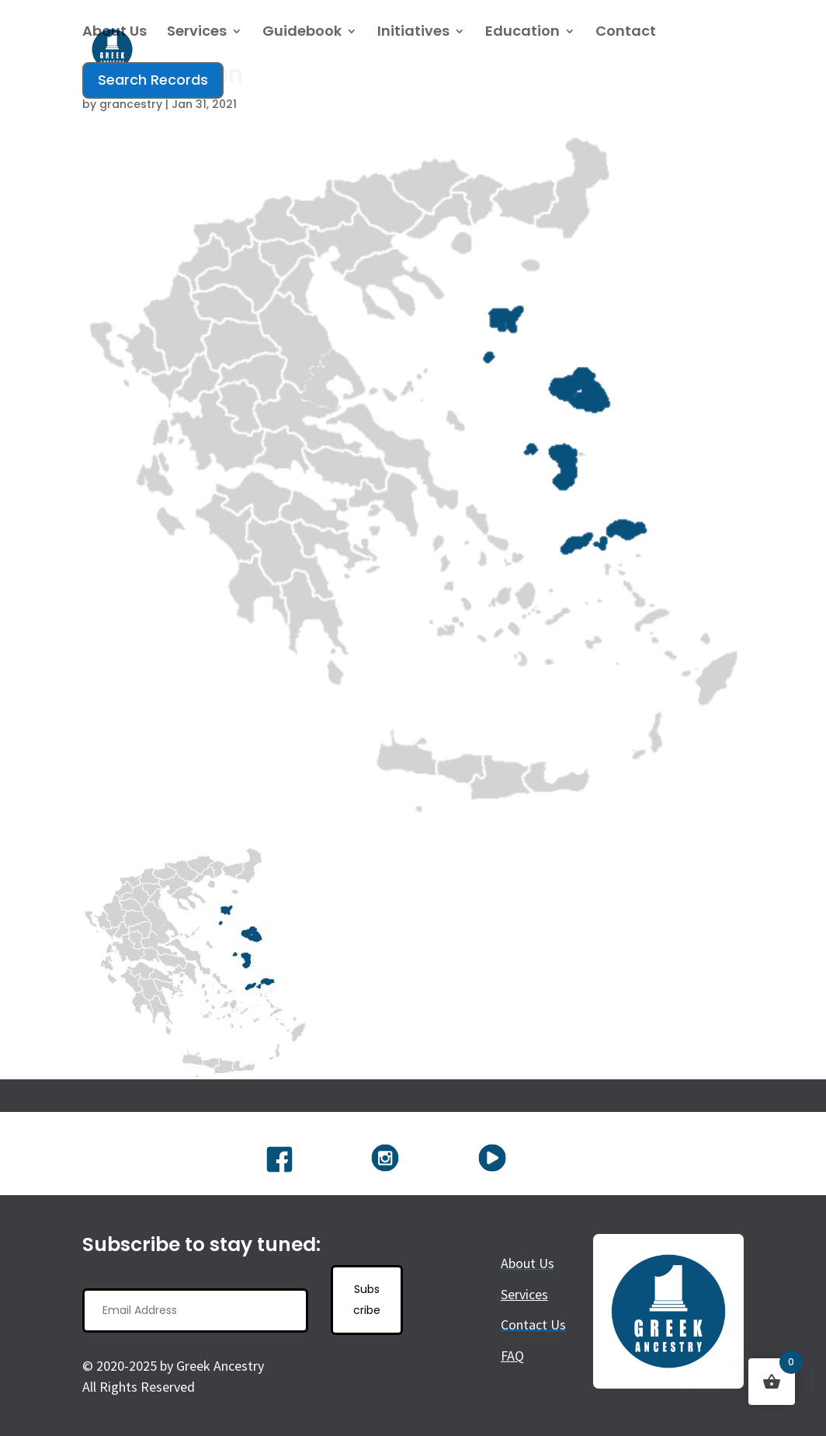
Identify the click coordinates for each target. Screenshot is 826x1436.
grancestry (130, 104)
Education (522, 33)
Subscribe (366, 1299)
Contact (625, 33)
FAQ (512, 1356)
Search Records (153, 79)
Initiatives (413, 33)
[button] (194, 962)
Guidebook (302, 33)
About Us (114, 33)
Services (197, 33)
